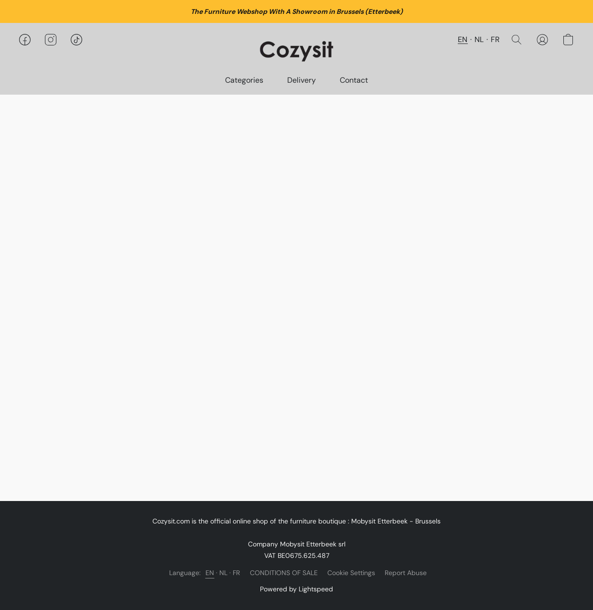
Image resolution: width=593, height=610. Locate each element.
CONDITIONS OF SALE (284, 572)
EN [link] (210, 572)
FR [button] (495, 39)
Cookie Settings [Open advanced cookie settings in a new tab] (351, 572)
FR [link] (236, 572)
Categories (244, 80)
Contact (354, 80)
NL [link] (223, 572)
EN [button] (463, 39)
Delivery (301, 80)
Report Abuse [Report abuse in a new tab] (406, 572)
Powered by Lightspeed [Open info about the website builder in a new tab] (296, 589)
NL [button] (479, 39)
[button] (296, 49)
